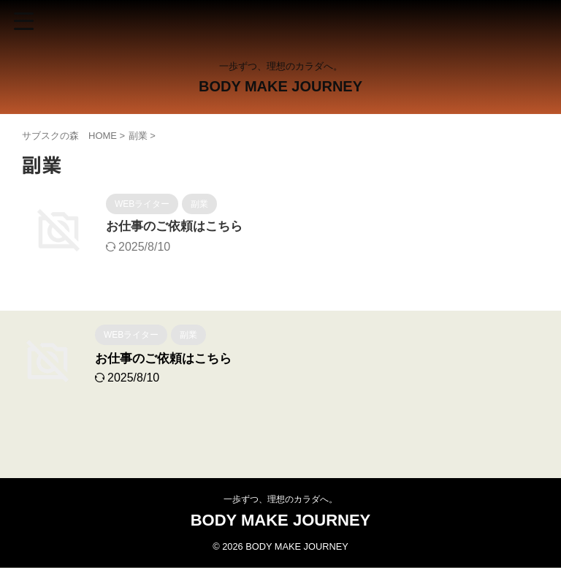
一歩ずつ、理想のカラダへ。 (280, 499)
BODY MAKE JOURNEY (280, 86)
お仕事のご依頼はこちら (178, 227)
